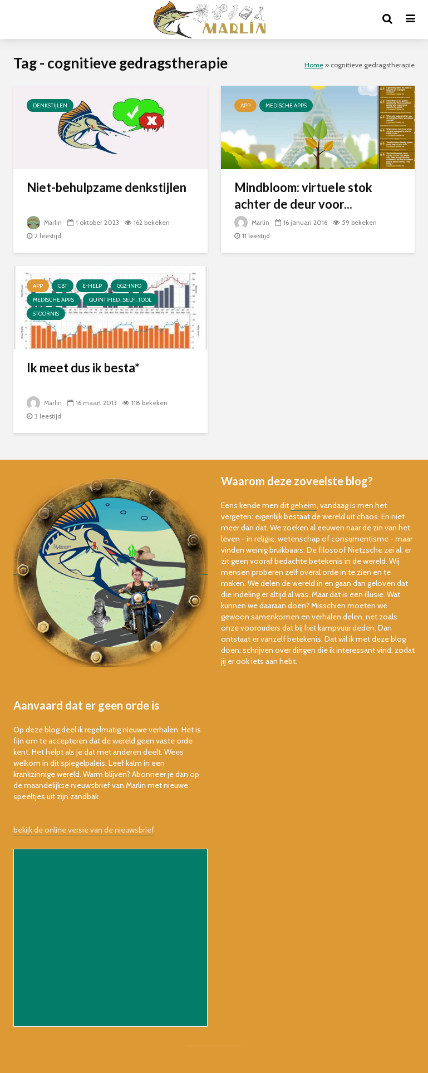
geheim (304, 505)
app (245, 105)
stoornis (46, 313)
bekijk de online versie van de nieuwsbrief (83, 830)
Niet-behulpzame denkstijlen (106, 187)
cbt (62, 285)
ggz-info (129, 285)
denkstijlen (50, 105)
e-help (92, 285)
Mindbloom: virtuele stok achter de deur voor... (303, 195)
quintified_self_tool (120, 299)
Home (313, 65)
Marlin (45, 222)
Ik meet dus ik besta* (83, 367)
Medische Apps (286, 105)
